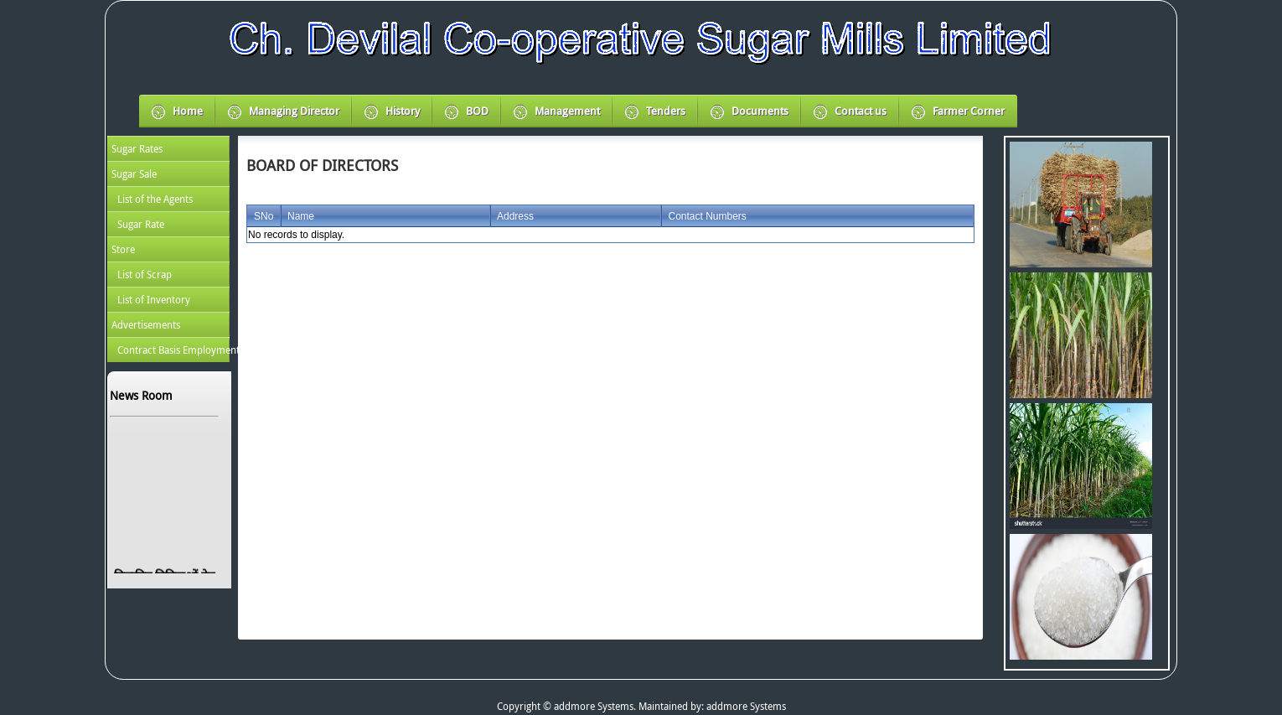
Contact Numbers (707, 216)
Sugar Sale (134, 173)
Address (515, 216)
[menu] (168, 249)
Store (123, 249)
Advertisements (145, 324)
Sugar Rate (140, 224)
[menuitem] (168, 148)
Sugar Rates (137, 148)
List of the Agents (155, 198)
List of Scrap (144, 274)
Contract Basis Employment (173, 349)
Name (300, 216)
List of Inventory (153, 299)
